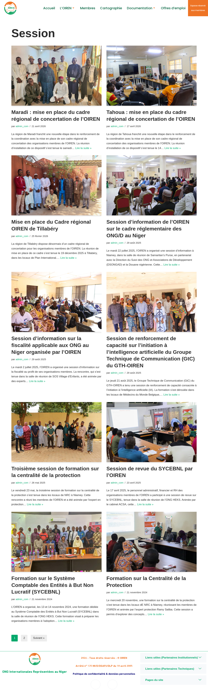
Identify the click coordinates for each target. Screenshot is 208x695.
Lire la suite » (84, 148)
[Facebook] (95, 685)
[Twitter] (112, 685)
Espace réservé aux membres (198, 8)
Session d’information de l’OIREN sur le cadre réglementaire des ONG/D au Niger (147, 229)
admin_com (22, 126)
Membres (87, 8)
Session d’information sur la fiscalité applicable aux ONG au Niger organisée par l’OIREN (50, 345)
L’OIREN (67, 8)
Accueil (49, 8)
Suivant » (39, 639)
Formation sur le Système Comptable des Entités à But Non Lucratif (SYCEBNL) (52, 586)
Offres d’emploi (173, 8)
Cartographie (111, 8)
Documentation (141, 8)
